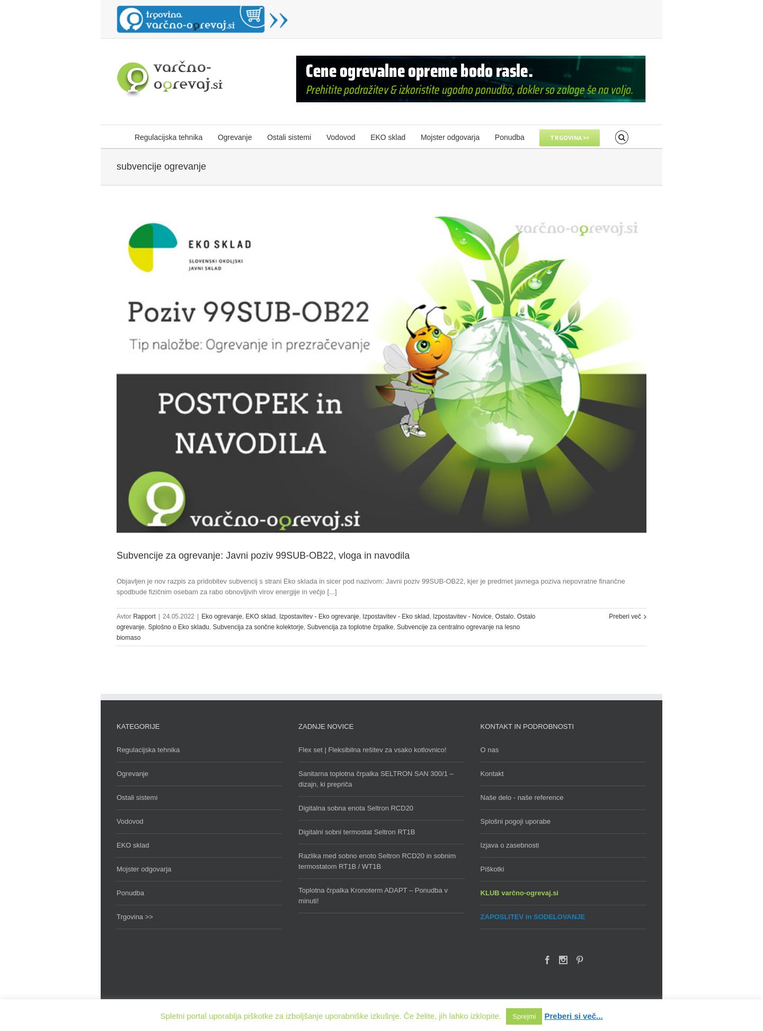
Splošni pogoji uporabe (516, 821)
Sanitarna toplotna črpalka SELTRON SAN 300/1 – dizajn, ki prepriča (375, 779)
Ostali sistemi (137, 797)
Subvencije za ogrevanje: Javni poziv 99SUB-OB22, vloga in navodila (263, 555)
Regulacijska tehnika (148, 750)
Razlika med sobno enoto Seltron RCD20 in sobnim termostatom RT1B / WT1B (377, 861)
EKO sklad (261, 616)
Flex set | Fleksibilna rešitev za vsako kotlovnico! (372, 750)
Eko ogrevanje (221, 616)
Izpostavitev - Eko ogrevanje (319, 616)
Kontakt (492, 774)
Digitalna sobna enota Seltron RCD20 (355, 808)
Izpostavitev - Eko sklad (395, 616)
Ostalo (504, 616)
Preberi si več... (574, 1015)
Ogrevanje (132, 774)
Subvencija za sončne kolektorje (257, 627)
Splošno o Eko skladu (178, 627)
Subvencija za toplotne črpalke (350, 627)
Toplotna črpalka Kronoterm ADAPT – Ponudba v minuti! (373, 895)
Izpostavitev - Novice (462, 616)
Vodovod (130, 821)
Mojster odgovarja (144, 869)
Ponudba (130, 893)
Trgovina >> (135, 917)
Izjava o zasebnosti (510, 845)
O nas (490, 750)
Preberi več (625, 616)
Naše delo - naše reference (522, 797)
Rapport (144, 616)
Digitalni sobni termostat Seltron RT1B (356, 832)
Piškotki (492, 869)
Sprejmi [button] (524, 1016)
